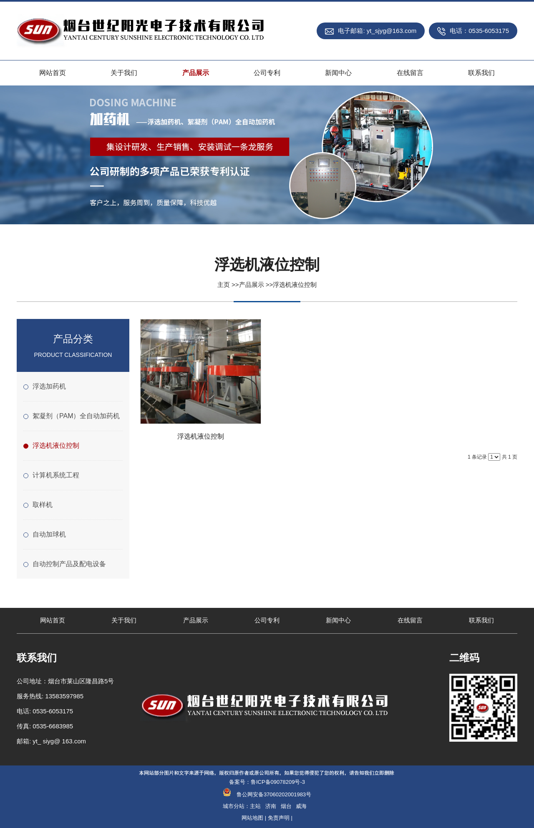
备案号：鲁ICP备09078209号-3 (267, 782)
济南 (270, 806)
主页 (223, 284)
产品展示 (251, 284)
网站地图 (252, 818)
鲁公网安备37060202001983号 (274, 794)
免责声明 (279, 818)
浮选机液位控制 (295, 284)
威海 (301, 806)
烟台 (286, 806)
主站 (255, 806)
